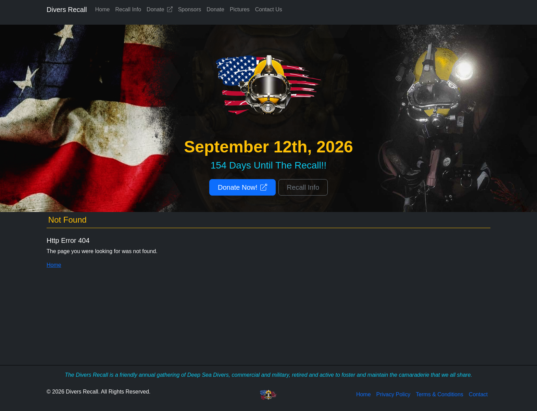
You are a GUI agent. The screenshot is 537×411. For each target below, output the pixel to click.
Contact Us (268, 9)
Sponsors (189, 9)
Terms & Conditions (439, 394)
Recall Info (128, 9)
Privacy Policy (393, 394)
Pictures (240, 9)
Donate (160, 9)
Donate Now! (242, 187)
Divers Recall (67, 9)
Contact (478, 394)
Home (102, 9)
